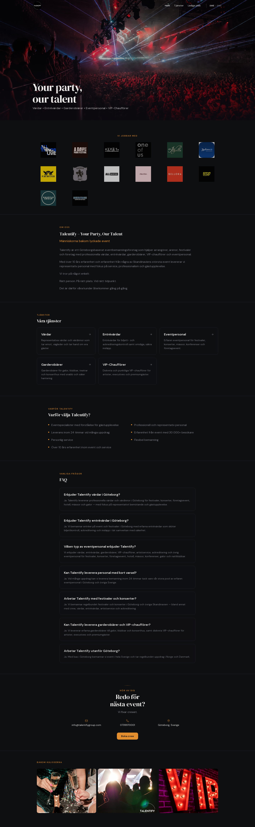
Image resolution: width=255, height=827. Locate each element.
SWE (212, 5)
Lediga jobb (194, 5)
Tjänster (179, 5)
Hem (167, 5)
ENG (219, 5)
